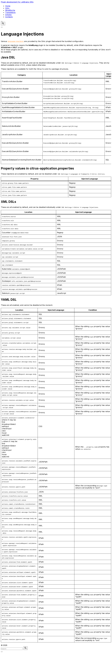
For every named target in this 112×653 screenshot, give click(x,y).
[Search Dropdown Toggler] (3, 23)
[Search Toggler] (2, 651)
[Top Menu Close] (2, 21)
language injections (16, 41)
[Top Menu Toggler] (2, 27)
